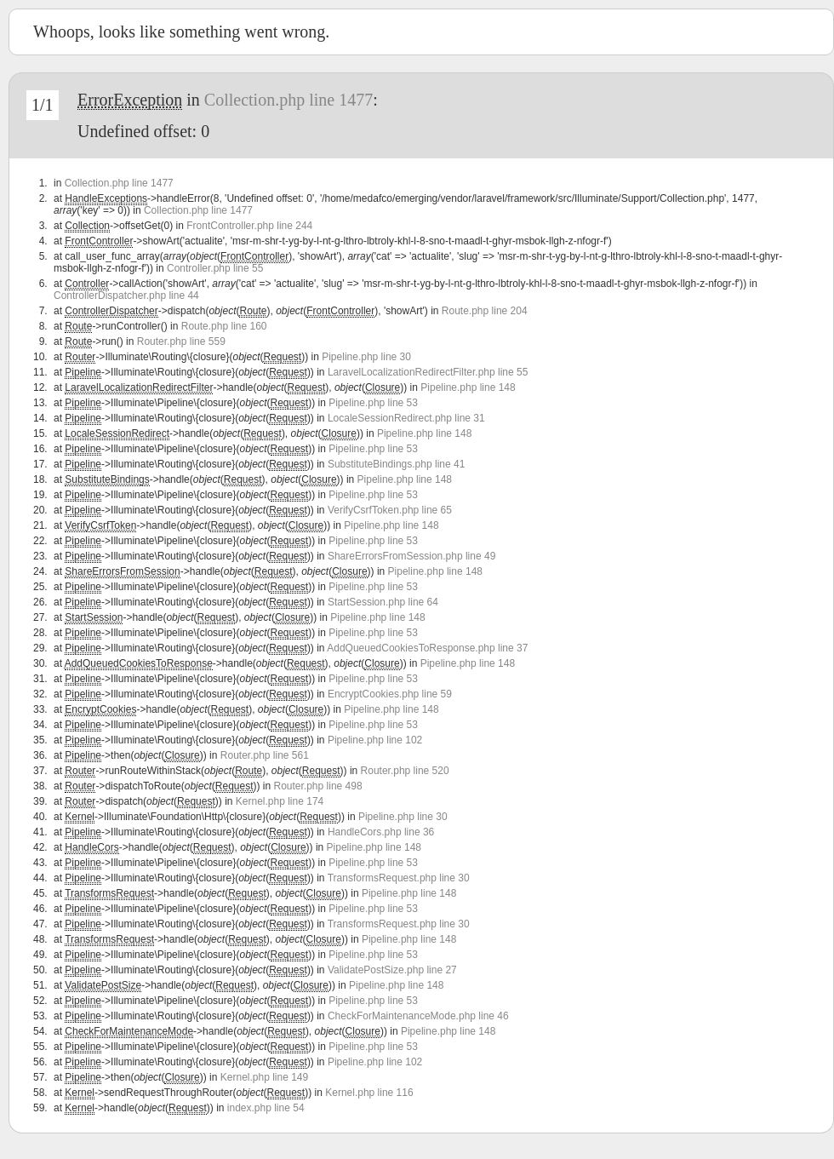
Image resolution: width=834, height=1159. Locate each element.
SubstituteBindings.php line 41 (396, 464)
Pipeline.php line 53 (373, 403)
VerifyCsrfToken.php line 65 (390, 510)
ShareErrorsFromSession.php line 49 (411, 556)
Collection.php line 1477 (288, 99)
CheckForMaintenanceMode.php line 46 (418, 1016)
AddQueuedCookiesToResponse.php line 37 (427, 648)
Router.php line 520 (405, 771)
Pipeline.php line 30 (366, 357)
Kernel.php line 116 (369, 1093)
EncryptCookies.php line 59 (390, 694)
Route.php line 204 (485, 311)
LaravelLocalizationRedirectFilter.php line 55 (428, 372)
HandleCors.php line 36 (381, 832)
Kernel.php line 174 (279, 801)
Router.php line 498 (318, 786)
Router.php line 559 (181, 341)
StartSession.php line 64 (383, 602)
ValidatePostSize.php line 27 (392, 970)
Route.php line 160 (224, 326)
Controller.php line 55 (215, 268)
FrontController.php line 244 (249, 226)
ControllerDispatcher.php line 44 (126, 295)
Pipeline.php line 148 (467, 387)
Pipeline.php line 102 (375, 740)
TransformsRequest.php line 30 (399, 878)
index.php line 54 (266, 1108)
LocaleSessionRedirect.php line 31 (406, 418)
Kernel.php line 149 (264, 1077)
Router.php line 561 (264, 755)
